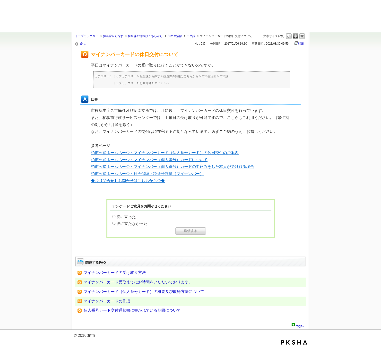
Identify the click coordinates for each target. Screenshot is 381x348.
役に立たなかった (131, 224)
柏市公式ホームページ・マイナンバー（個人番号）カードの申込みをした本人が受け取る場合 (172, 166)
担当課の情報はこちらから (145, 36)
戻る (83, 44)
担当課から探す (113, 36)
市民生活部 (174, 36)
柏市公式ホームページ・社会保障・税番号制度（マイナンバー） (147, 174)
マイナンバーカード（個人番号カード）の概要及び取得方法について (144, 292)
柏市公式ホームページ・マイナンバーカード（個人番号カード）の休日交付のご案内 (165, 153)
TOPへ (300, 326)
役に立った (126, 217)
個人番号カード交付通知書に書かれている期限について (132, 310)
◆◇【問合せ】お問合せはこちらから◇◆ (128, 181)
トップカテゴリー (86, 36)
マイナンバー (163, 83)
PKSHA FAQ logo (294, 342)
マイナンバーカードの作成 (107, 301)
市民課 (191, 36)
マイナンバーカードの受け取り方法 (115, 273)
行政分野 (145, 83)
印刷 (301, 43)
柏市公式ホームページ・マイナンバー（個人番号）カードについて (149, 160)
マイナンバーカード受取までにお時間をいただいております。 (138, 282)
